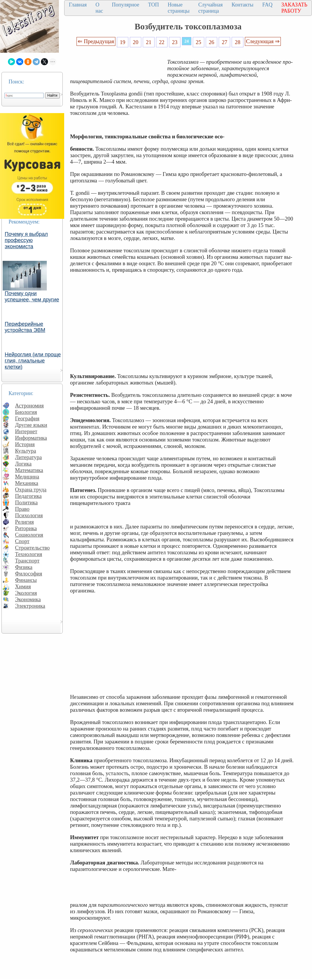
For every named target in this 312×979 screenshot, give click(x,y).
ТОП (153, 5)
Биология (26, 412)
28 (237, 42)
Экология (26, 593)
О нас (99, 8)
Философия (28, 573)
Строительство (32, 548)
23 (174, 42)
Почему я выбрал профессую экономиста (26, 240)
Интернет (26, 431)
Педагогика (28, 496)
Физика (23, 567)
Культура (25, 451)
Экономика (28, 599)
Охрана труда (31, 489)
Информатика (31, 438)
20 (135, 42)
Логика (23, 464)
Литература (28, 457)
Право (22, 509)
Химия (23, 586)
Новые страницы (179, 8)
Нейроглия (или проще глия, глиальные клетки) (33, 361)
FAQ (267, 5)
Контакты (242, 5)
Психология (29, 515)
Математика (29, 470)
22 (162, 42)
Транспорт (27, 560)
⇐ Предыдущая (96, 41)
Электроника (30, 606)
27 (225, 42)
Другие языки (31, 425)
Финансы (26, 580)
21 (149, 42)
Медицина (27, 476)
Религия (24, 522)
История (25, 444)
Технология (28, 554)
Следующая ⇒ (263, 41)
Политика (26, 502)
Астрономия (29, 405)
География (27, 418)
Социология (29, 535)
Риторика (26, 528)
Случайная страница (210, 8)
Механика (26, 483)
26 (211, 42)
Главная (78, 5)
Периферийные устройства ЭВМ (25, 327)
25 (198, 42)
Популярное (125, 5)
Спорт (22, 541)
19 (122, 42)
